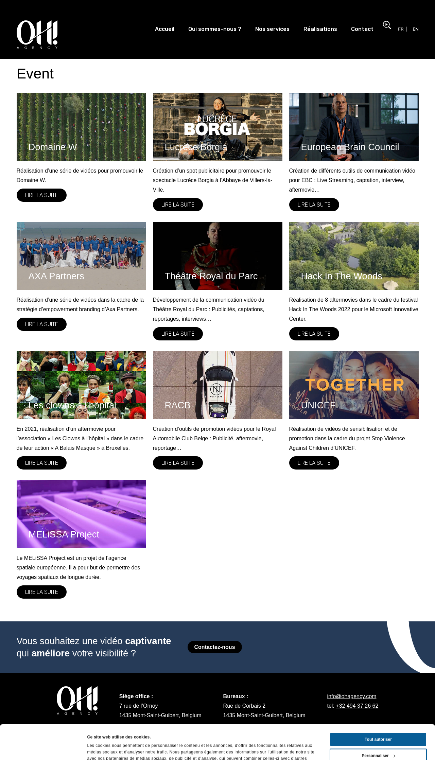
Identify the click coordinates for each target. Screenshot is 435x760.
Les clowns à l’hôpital (73, 405)
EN (416, 29)
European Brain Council (350, 147)
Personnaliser (378, 723)
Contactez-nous (214, 647)
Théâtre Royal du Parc (211, 276)
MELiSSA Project (64, 534)
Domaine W (53, 147)
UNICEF (318, 405)
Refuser (378, 739)
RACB (178, 405)
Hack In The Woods (341, 276)
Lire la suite (41, 195)
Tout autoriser (378, 707)
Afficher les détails (105, 747)
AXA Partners (56, 276)
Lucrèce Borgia (196, 147)
